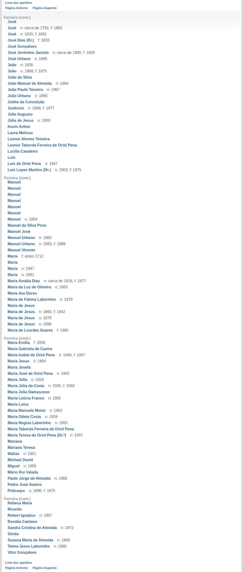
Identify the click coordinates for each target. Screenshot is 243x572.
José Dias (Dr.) (21, 40)
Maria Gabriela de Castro (30, 349)
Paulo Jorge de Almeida (29, 478)
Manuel (14, 182)
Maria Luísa (18, 404)
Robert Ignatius (21, 515)
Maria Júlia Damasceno (29, 392)
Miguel (14, 466)
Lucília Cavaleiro (23, 151)
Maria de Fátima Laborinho (32, 299)
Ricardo (15, 509)
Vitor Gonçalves (22, 552)
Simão (13, 534)
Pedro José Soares (25, 485)
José (12, 22)
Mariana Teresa (21, 447)
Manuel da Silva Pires (27, 225)
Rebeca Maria (20, 503)
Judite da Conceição (26, 102)
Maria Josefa (19, 367)
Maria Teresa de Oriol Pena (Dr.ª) (37, 435)
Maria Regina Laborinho (29, 423)
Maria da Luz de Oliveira (29, 287)
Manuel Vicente (21, 250)
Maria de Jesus (21, 306)
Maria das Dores (22, 293)
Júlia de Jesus (20, 120)
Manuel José (19, 232)
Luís (11, 157)
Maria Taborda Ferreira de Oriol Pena (41, 429)
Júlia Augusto (20, 114)
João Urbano (19, 96)
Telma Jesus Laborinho (29, 546)
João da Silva (20, 77)
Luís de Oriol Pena (24, 164)
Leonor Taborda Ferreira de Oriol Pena (42, 145)
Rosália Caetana (22, 522)
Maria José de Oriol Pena (30, 373)
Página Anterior (16, 8)
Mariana (15, 441)
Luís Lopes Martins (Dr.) (29, 170)
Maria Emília (19, 343)
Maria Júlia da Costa (26, 386)
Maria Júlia (17, 380)
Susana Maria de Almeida (30, 540)
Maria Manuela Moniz (27, 410)
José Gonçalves (22, 46)
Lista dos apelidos (18, 3)
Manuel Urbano (21, 238)
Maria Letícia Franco (26, 398)
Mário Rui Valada (23, 472)
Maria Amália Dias (24, 281)
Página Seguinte (45, 8)
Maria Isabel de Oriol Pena (31, 355)
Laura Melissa (20, 133)
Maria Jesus (18, 361)
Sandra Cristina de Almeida (32, 528)
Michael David (20, 460)
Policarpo (16, 491)
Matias (13, 454)
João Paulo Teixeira (25, 90)
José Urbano (19, 59)
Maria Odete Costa (24, 417)
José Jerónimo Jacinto (28, 53)
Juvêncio (16, 108)
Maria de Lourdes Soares (30, 330)
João (12, 65)
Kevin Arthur (19, 127)
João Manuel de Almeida (30, 83)
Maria (13, 256)
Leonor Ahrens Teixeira (29, 139)
